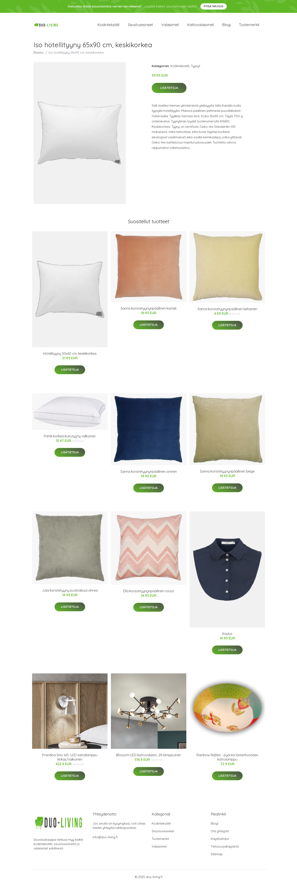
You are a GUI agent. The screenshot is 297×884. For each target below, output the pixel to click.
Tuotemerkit (249, 24)
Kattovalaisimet (200, 24)
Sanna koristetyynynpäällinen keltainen (227, 309)
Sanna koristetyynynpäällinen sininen (148, 471)
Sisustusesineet (140, 24)
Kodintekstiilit (108, 24)
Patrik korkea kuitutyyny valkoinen (70, 436)
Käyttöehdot (220, 839)
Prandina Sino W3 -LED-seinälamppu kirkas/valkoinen (69, 757)
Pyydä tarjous (213, 6)
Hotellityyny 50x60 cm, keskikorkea (69, 353)
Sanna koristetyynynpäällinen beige (227, 471)
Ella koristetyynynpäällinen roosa (148, 591)
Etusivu (39, 52)
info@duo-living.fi (105, 837)
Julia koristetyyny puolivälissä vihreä (70, 590)
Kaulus (227, 634)
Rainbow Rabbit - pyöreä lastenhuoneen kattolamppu (227, 757)
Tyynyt (195, 66)
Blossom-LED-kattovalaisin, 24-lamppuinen (148, 755)
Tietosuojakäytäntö (225, 846)
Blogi (226, 24)
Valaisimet (170, 24)
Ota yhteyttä (220, 831)
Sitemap (217, 854)
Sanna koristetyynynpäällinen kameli (148, 308)
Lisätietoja (169, 88)
